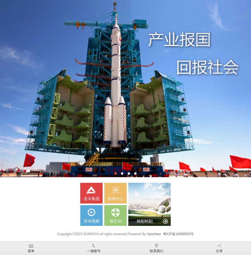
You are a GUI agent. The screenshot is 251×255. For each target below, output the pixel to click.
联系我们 (157, 247)
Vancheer (154, 234)
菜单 (31, 247)
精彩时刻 (145, 221)
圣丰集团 (91, 192)
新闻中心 (115, 192)
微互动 (115, 214)
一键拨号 (94, 247)
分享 (219, 247)
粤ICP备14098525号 (178, 234)
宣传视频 (91, 214)
